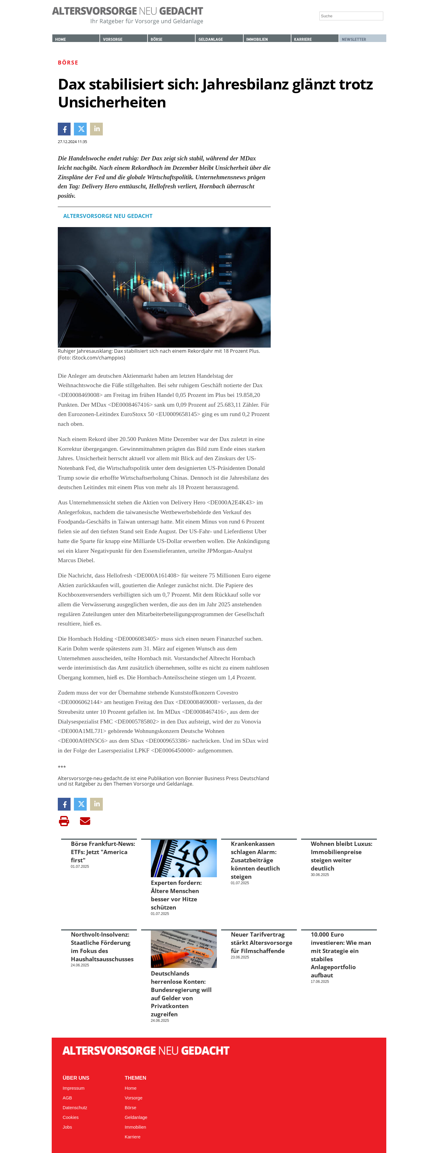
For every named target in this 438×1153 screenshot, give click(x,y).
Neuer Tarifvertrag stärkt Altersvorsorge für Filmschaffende (261, 942)
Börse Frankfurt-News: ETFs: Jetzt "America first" (103, 851)
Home (60, 39)
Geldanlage (210, 39)
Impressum (74, 1088)
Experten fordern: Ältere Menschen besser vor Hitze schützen (176, 894)
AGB (67, 1097)
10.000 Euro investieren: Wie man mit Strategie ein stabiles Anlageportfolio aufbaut (341, 954)
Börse (156, 39)
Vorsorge (112, 39)
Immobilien (257, 39)
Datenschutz (75, 1107)
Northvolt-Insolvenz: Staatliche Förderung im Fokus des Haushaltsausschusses (102, 946)
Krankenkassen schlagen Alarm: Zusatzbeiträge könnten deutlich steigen (255, 860)
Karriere (303, 39)
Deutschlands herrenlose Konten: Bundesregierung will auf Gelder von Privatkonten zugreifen (181, 993)
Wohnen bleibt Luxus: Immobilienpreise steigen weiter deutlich (341, 855)
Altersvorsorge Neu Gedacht (107, 215)
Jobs (67, 1127)
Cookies (71, 1117)
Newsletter (354, 39)
